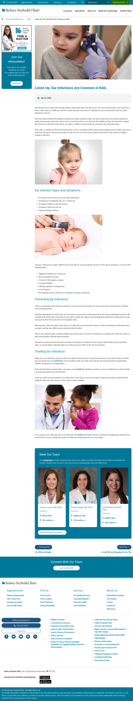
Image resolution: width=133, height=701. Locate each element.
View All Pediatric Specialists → (52, 532)
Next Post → (124, 547)
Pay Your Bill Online (14, 605)
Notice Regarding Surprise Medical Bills (110, 635)
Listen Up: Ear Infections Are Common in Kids (52, 19)
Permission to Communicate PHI (107, 644)
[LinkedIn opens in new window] (28, 636)
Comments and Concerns (60, 623)
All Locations (46, 520)
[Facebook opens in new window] (6, 636)
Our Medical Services (81, 595)
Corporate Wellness (81, 599)
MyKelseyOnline (120, 2)
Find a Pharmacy (46, 602)
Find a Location (46, 599)
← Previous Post (43, 547)
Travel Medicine (79, 605)
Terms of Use (100, 651)
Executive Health (79, 602)
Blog (29, 19)
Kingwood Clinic (79, 516)
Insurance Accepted (14, 602)
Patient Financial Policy (103, 623)
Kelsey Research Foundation (61, 639)
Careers (110, 602)
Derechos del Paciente (103, 626)
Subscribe (16, 83)
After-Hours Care (13, 599)
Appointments (26, 2)
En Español (71, 2)
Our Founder (112, 599)
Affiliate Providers (58, 620)
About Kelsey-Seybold (115, 595)
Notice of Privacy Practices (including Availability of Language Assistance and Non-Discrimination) (68, 644)
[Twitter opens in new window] (13, 636)
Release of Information (103, 641)
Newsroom (111, 609)
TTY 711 (50, 671)
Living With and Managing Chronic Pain (116, 552)
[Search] (108, 2)
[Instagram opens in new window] (35, 636)
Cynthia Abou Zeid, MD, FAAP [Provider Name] (112, 508)
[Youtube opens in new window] (20, 636)
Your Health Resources (15, 19)
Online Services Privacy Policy (106, 620)
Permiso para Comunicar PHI (105, 648)
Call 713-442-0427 (66, 568)
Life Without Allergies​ (43, 552)
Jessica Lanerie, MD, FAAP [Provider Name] (51, 507)
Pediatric (80, 435)
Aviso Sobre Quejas (102, 660)
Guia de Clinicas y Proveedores (62, 632)
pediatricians (48, 460)
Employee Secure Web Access (62, 626)
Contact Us (111, 605)
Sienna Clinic (47, 516)
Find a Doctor (43, 2)
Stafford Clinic (110, 518)
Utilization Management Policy (106, 654)
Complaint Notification (103, 657)
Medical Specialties (47, 605)
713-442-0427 (10, 2)
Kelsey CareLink (57, 635)
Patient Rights (100, 638)
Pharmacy (58, 2)
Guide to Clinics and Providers (62, 629)
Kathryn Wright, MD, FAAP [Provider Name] (81, 507)
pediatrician (58, 361)
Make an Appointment (15, 595)
